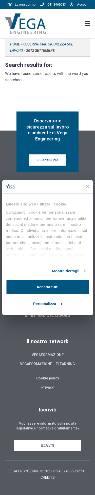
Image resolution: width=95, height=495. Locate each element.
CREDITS (48, 477)
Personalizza (47, 303)
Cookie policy (47, 378)
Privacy (47, 387)
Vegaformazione (48, 355)
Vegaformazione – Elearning (47, 364)
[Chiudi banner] (87, 186)
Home (15, 44)
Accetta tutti (47, 287)
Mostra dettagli (65, 271)
